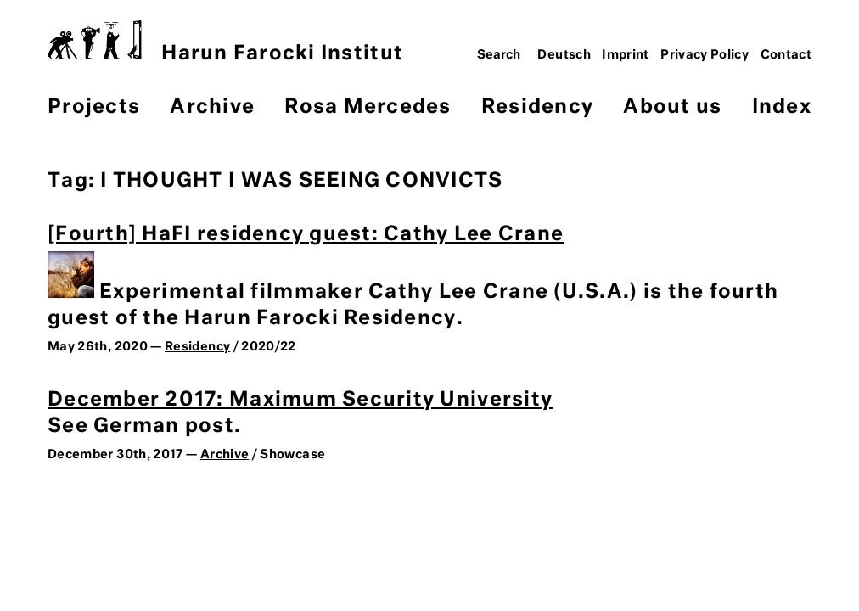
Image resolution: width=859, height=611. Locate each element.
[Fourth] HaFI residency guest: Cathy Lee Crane (306, 234)
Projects (94, 107)
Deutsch (564, 55)
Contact (786, 55)
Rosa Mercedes (367, 107)
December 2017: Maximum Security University (300, 400)
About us (672, 107)
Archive (212, 107)
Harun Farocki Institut (225, 42)
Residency (537, 107)
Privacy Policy (704, 55)
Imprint (625, 55)
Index (781, 107)
